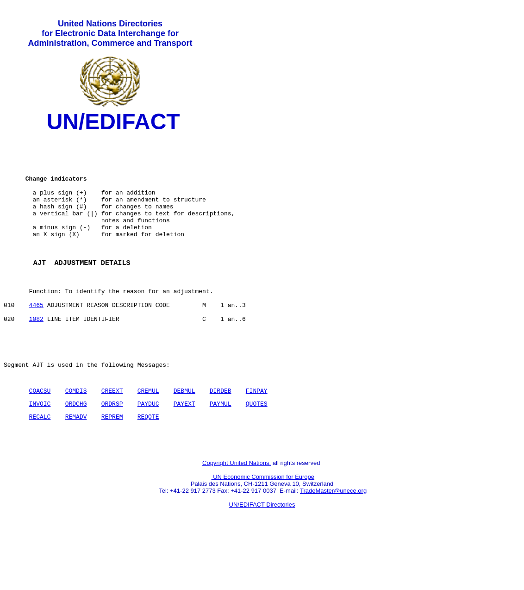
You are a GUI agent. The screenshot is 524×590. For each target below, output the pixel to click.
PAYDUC (148, 449)
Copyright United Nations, (236, 513)
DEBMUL (184, 434)
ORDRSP (112, 449)
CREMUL (148, 434)
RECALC (40, 463)
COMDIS (76, 434)
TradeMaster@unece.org (333, 541)
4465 (36, 337)
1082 (36, 354)
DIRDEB (220, 434)
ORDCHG (76, 449)
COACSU (40, 434)
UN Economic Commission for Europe (263, 527)
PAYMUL (220, 449)
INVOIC (40, 449)
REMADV (76, 463)
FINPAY (257, 434)
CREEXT (112, 434)
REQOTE (148, 463)
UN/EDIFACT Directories (262, 555)
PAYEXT (184, 449)
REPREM (112, 463)
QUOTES (257, 449)
